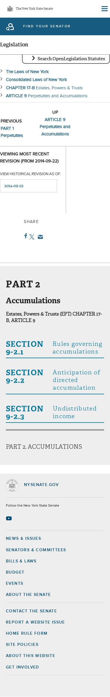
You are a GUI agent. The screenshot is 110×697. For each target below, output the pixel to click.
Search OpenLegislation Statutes (71, 59)
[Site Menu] (104, 9)
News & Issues (23, 539)
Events (14, 584)
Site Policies (22, 645)
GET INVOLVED (22, 667)
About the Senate (28, 595)
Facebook (24, 236)
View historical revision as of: (30, 174)
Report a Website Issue (35, 622)
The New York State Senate (34, 9)
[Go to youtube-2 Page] (9, 518)
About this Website (30, 656)
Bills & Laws (21, 561)
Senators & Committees (36, 550)
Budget (15, 572)
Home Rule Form (27, 633)
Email (39, 237)
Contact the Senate (31, 611)
